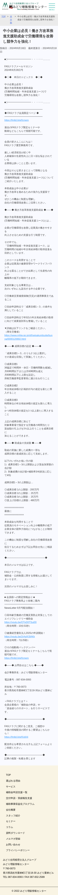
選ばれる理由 (13, 781)
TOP (3, 16)
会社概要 (10, 809)
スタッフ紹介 (13, 815)
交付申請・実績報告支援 (19, 798)
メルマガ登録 (13, 838)
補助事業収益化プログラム (20, 804)
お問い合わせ (13, 844)
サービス (10, 786)
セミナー (10, 821)
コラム (9, 827)
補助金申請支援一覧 (16, 792)
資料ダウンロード (15, 833)
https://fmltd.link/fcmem (16, 120)
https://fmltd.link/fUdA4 (16, 737)
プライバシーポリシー (18, 850)
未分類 (11, 19)
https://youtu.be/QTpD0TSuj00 (20, 622)
